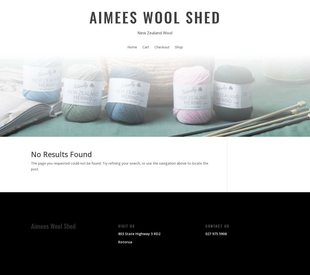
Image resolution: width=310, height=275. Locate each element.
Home (132, 47)
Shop (179, 47)
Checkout (162, 47)
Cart (145, 47)
